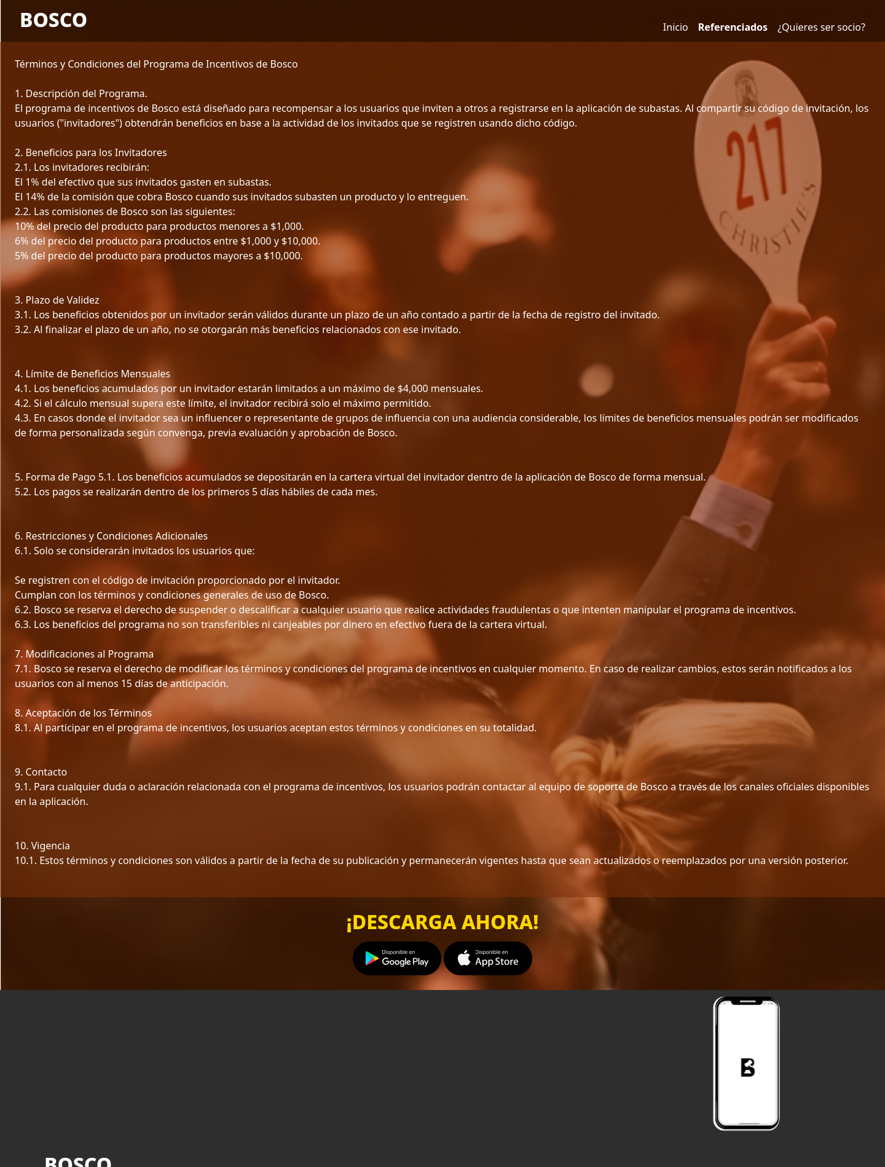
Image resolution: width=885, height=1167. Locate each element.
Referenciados (733, 27)
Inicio (675, 27)
